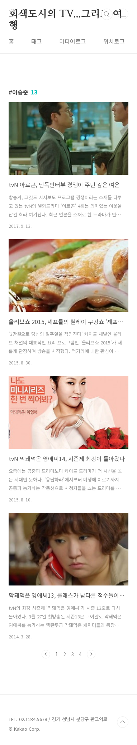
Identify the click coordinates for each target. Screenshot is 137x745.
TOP (122, 722)
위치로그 (114, 41)
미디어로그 (72, 41)
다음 (91, 654)
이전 (46, 654)
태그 (36, 41)
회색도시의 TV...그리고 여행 (65, 14)
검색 (106, 14)
